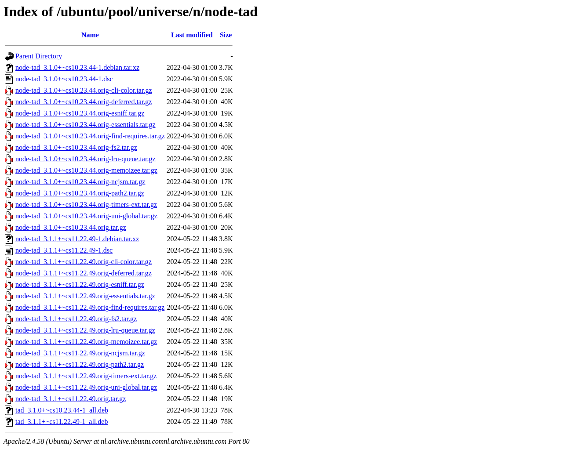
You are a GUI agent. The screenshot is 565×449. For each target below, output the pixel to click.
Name (90, 35)
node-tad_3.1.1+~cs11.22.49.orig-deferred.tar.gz (83, 273)
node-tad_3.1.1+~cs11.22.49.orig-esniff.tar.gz (79, 284)
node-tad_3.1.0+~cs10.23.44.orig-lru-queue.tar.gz (85, 159)
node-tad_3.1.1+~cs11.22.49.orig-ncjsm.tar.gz (80, 353)
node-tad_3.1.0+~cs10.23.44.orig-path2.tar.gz (79, 193)
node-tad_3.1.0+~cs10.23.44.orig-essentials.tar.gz (85, 124)
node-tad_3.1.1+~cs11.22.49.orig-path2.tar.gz (79, 364)
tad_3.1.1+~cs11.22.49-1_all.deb (61, 421)
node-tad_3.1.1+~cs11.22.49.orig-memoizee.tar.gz (86, 341)
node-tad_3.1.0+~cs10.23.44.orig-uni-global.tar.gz (86, 216)
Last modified (192, 35)
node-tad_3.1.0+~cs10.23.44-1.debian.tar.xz (77, 67)
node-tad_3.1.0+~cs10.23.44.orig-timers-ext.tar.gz (86, 204)
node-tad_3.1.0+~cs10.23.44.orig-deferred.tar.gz (83, 101)
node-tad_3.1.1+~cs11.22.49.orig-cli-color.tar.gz (83, 261)
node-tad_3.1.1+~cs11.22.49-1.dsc (64, 250)
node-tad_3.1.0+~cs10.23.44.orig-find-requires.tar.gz (90, 136)
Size (226, 35)
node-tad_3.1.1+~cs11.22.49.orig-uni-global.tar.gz (86, 387)
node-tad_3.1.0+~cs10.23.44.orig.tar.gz (70, 227)
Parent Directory (38, 56)
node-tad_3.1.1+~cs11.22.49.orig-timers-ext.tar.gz (86, 376)
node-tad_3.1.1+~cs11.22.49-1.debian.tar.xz (77, 239)
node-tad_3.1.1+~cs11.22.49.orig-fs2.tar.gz (76, 318)
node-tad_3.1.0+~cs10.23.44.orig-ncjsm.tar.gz (80, 181)
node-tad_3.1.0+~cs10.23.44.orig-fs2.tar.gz (76, 147)
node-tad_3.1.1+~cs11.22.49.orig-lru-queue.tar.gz (85, 330)
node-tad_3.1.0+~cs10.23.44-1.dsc (64, 79)
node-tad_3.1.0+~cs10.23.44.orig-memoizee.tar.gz (86, 170)
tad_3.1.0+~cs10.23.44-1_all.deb (61, 410)
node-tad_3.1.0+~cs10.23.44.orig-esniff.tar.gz (79, 113)
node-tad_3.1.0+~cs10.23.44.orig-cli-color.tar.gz (83, 90)
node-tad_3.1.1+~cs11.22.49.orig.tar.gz (70, 398)
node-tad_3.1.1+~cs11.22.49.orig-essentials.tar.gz (85, 296)
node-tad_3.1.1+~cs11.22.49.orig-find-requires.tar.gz (89, 307)
